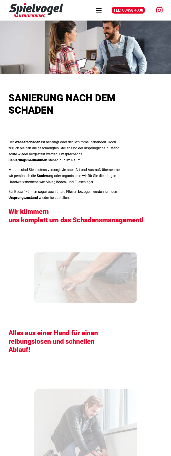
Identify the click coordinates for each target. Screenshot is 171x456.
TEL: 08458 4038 (128, 10)
